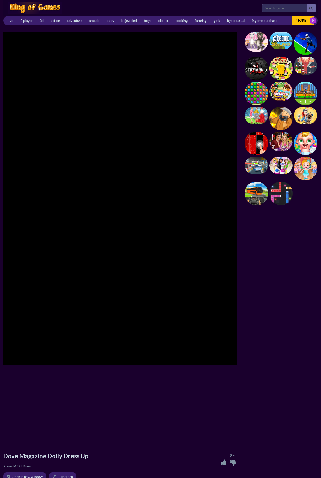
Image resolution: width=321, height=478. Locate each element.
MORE (301, 20)
